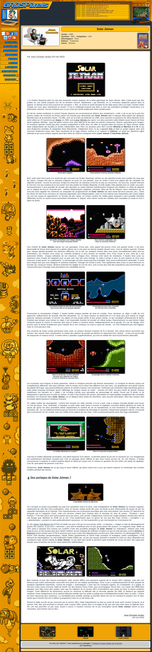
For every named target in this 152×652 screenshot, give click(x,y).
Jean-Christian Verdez (41, 57)
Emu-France (115, 3)
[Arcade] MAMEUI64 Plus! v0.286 (96, 9)
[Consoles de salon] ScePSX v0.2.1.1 (97, 7)
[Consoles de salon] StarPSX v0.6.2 (97, 16)
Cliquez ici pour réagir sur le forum (107, 643)
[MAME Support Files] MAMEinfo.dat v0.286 (99, 12)
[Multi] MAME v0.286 (92, 14)
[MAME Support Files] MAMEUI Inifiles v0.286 (100, 10)
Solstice (138, 531)
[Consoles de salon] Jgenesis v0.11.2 (97, 5)
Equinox (31, 533)
